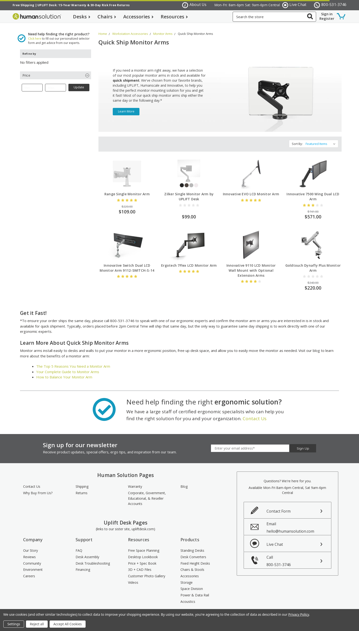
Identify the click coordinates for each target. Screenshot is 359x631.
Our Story (30, 546)
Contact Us (255, 414)
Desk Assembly (87, 552)
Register (326, 18)
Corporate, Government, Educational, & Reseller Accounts (147, 493)
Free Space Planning (143, 546)
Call (299, 556)
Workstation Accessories (130, 29)
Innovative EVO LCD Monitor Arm (251, 189)
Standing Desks (192, 546)
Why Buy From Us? (37, 488)
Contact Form (279, 506)
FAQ (79, 546)
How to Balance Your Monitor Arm (64, 372)
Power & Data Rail (194, 590)
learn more (126, 107)
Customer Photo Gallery (146, 571)
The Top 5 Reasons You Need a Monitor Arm (73, 361)
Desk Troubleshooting (93, 559)
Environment (33, 565)
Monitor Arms (163, 29)
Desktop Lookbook (143, 552)
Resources (174, 16)
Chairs (106, 16)
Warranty (135, 482)
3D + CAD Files (139, 565)
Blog (184, 482)
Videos (133, 578)
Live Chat (294, 5)
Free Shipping (23, 5)
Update (79, 83)
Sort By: (297, 139)
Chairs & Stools (192, 565)
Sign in (327, 14)
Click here (34, 34)
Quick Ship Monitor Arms (195, 29)
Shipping (82, 482)
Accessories (138, 16)
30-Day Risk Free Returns (110, 5)
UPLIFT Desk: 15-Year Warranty (61, 5)
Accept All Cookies (67, 624)
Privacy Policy (298, 614)
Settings (13, 624)
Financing (83, 565)
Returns (81, 488)
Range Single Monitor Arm (127, 189)
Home (102, 29)
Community (32, 559)
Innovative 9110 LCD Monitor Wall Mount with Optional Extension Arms (251, 266)
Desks (81, 16)
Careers (29, 571)
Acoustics (187, 597)
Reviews (29, 552)
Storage (186, 578)
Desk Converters (193, 552)
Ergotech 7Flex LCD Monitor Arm (189, 261)
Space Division (191, 584)
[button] (55, 71)
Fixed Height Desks (195, 559)
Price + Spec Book (142, 559)
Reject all (37, 624)
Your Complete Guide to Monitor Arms (67, 367)
